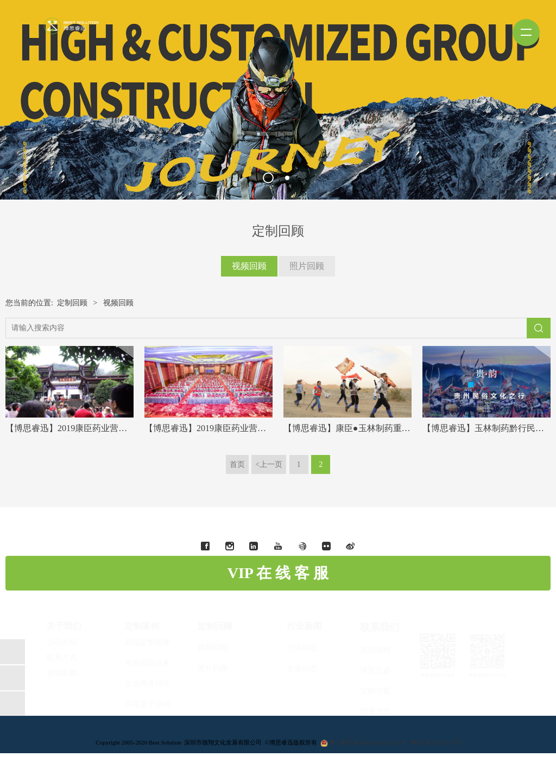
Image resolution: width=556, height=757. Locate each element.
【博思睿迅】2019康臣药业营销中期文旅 (83, 428)
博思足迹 (366, 670)
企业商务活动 (156, 683)
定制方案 (366, 691)
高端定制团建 (156, 642)
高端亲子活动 (156, 704)
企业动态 (293, 668)
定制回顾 (72, 303)
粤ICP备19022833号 (436, 742)
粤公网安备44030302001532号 (368, 742)
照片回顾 (306, 266)
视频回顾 (249, 266)
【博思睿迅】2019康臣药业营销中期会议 (222, 428)
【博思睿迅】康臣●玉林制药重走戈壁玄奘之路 (373, 428)
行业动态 (293, 648)
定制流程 (366, 650)
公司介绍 (70, 642)
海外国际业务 (156, 663)
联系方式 (366, 712)
